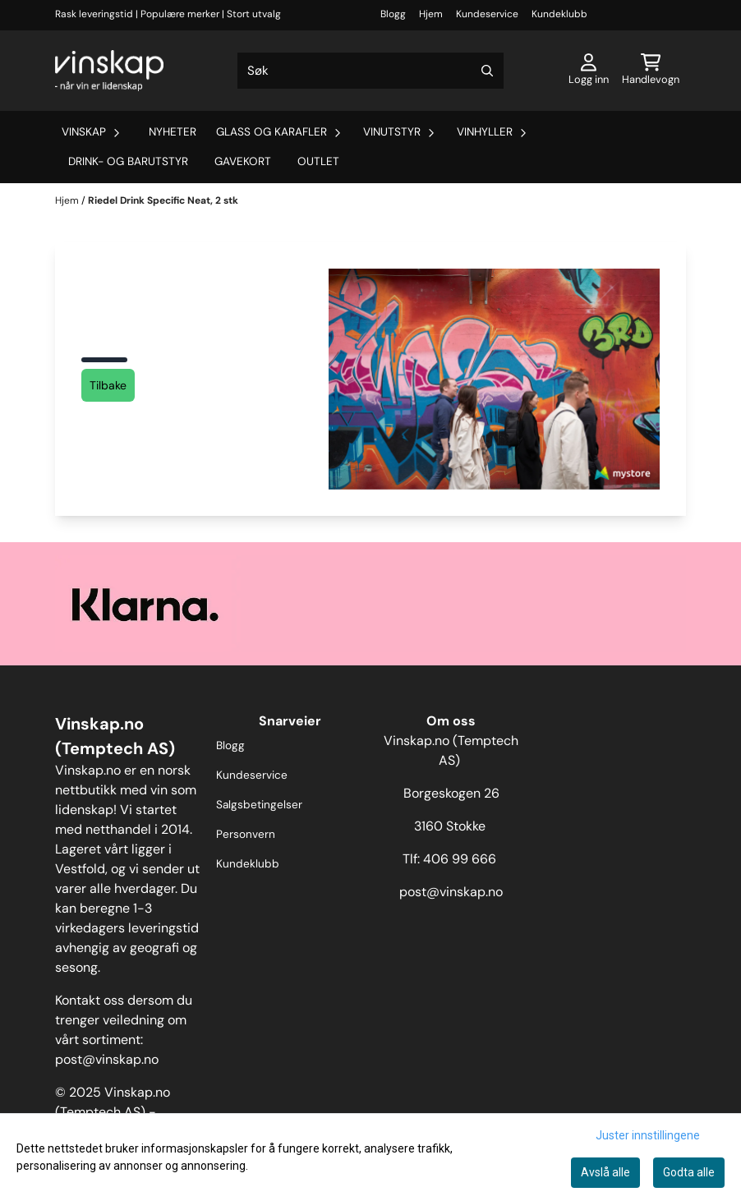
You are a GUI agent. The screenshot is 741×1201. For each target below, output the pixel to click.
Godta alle (689, 1172)
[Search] (487, 71)
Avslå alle (605, 1172)
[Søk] (370, 71)
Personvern (245, 834)
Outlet (318, 161)
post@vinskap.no (107, 1059)
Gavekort (242, 161)
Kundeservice (487, 14)
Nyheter (172, 132)
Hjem (431, 14)
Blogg (393, 14)
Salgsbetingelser (259, 805)
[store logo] (109, 70)
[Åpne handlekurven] (650, 70)
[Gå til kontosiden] (588, 70)
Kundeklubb (559, 14)
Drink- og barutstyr (128, 161)
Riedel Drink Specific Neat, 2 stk (163, 200)
